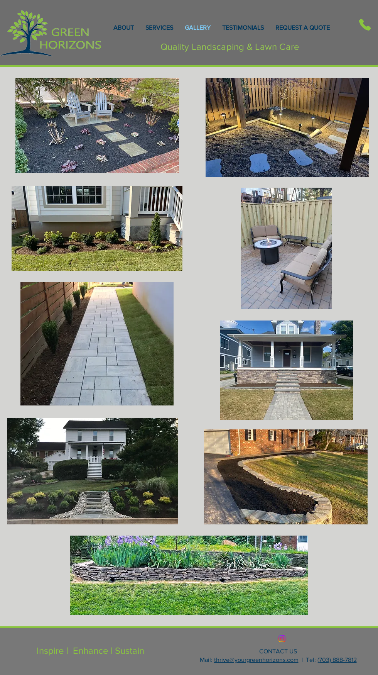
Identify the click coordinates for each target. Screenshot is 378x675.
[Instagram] (282, 638)
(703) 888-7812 (337, 659)
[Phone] (364, 24)
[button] (286, 476)
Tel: (310, 659)
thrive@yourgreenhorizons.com (256, 659)
